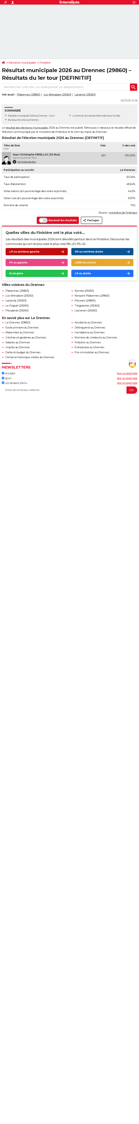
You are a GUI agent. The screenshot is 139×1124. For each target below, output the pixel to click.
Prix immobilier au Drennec (92, 352)
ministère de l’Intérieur (123, 212)
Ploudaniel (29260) (16, 310)
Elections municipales (22, 62)
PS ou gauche (18, 262)
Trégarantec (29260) (87, 305)
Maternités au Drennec (19, 332)
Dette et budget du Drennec (23, 352)
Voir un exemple (127, 373)
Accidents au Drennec (88, 322)
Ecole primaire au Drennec (22, 327)
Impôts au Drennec (17, 347)
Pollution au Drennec (88, 342)
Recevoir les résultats (58, 220)
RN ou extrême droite (89, 251)
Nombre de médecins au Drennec (96, 337)
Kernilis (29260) (84, 290)
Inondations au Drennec (90, 332)
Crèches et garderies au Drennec (25, 337)
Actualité (8, 373)
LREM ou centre (85, 262)
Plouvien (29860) (85, 300)
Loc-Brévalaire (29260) (57, 94)
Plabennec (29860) (28, 94)
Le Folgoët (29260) (16, 305)
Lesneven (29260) (86, 310)
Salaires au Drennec (17, 342)
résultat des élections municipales (27, 127)
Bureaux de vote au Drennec (23, 119)
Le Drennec (78, 115)
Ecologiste (16, 273)
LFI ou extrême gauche (24, 251)
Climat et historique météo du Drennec (29, 357)
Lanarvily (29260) (85, 94)
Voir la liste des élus (24, 162)
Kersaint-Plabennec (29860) (92, 295)
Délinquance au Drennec (90, 327)
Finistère (44, 62)
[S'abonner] (69, 390)
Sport (6, 378)
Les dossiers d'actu (14, 383)
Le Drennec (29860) (17, 322)
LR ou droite (83, 273)
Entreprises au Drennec (89, 347)
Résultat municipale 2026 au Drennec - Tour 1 (31, 115)
